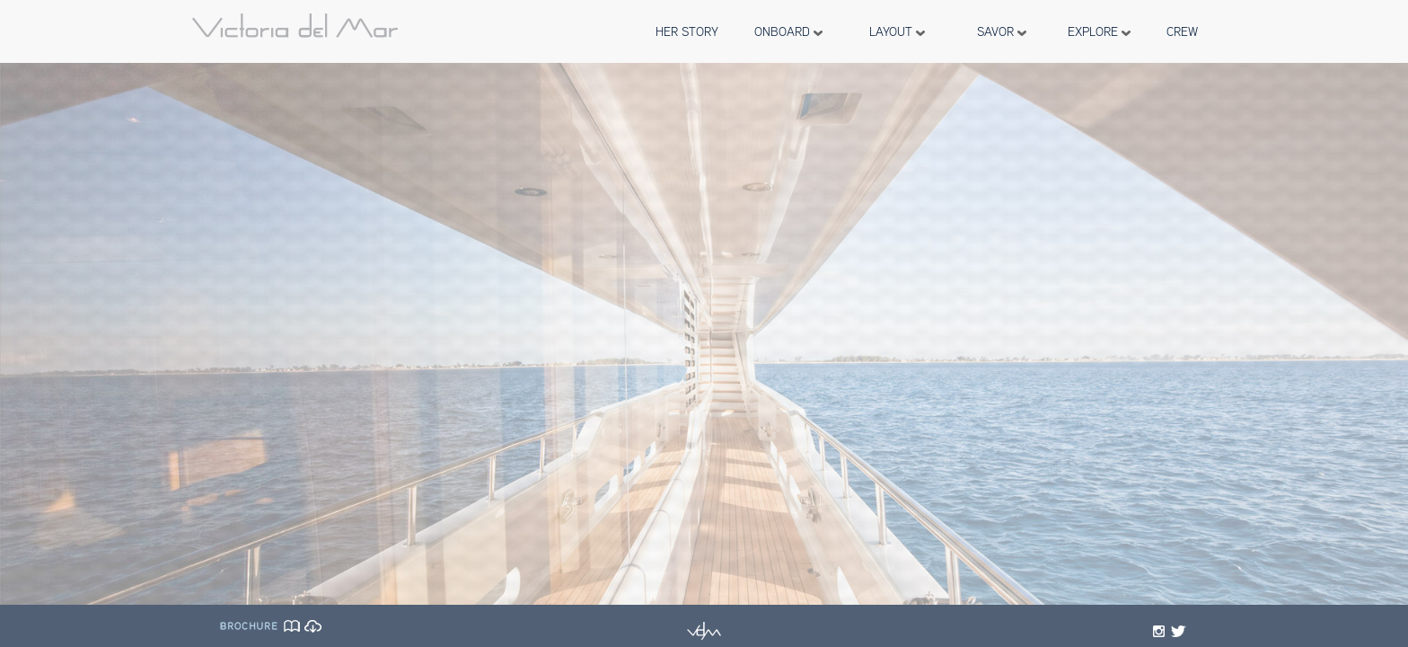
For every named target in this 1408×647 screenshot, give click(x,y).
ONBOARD (788, 31)
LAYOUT (897, 31)
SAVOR (1001, 31)
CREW (1182, 31)
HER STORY (687, 31)
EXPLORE (1099, 31)
